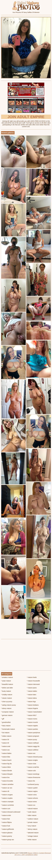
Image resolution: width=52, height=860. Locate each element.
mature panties (32, 729)
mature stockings (33, 774)
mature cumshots (7, 805)
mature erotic (6, 815)
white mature (32, 839)
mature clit (5, 791)
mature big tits (6, 763)
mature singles (32, 760)
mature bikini (6, 767)
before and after (7, 688)
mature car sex (6, 788)
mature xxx (31, 805)
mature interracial (33, 684)
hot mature (5, 732)
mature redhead (33, 743)
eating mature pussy (8, 705)
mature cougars (7, 795)
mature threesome (33, 777)
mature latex (31, 694)
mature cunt (5, 808)
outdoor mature (32, 819)
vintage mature (32, 836)
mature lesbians (33, 705)
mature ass (5, 750)
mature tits (31, 781)
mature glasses (6, 833)
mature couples (7, 798)
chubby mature (6, 694)
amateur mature (7, 677)
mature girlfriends (7, 829)
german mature (6, 715)
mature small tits (33, 767)
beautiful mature (7, 684)
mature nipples (32, 726)
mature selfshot (32, 750)
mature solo (31, 770)
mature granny (6, 836)
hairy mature (6, 726)
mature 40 (5, 743)
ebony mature (6, 708)
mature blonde (6, 770)
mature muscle (32, 722)
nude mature (31, 812)
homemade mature (8, 729)
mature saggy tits (33, 746)
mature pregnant (33, 736)
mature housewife (33, 681)
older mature (31, 815)
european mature (7, 712)
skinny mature (32, 829)
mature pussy (32, 739)
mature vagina (32, 791)
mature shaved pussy (34, 757)
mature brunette (7, 781)
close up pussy (6, 701)
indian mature (6, 736)
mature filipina (6, 822)
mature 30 (5, 739)
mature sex (31, 753)
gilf (2, 719)
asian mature (6, 681)
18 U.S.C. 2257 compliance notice (26, 855)
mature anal (5, 746)
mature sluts (31, 763)
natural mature (32, 808)
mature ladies (32, 691)
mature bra (5, 777)
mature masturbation (34, 712)
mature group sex (7, 839)
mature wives (32, 801)
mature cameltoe (7, 784)
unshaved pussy (33, 784)
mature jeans (32, 688)
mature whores (32, 798)
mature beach (6, 760)
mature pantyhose (33, 732)
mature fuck (5, 826)
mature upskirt (32, 788)
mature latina (32, 698)
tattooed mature (33, 833)
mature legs (31, 701)
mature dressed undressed (10, 812)
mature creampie (7, 801)
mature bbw (5, 757)
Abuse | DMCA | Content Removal (39, 853)
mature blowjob (6, 774)
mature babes (6, 753)
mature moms (32, 719)
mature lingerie (32, 708)
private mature (32, 822)
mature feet (5, 819)
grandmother (6, 722)
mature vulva (32, 795)
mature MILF (32, 715)
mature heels (32, 677)
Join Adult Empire (26, 117)
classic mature (6, 698)
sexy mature (31, 826)
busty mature (6, 691)
